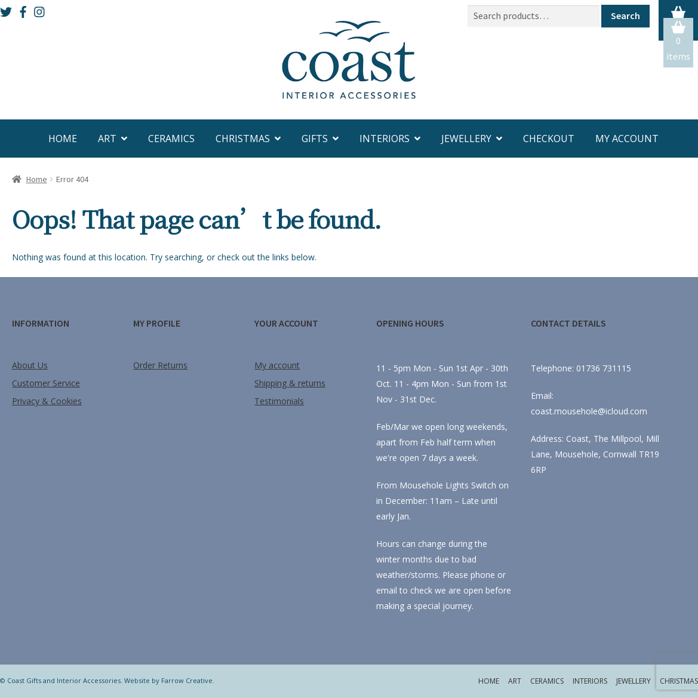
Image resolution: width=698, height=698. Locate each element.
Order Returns (160, 365)
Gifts (315, 138)
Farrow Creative (187, 680)
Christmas (243, 138)
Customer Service (46, 383)
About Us (30, 365)
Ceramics (171, 138)
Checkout (548, 138)
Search (625, 15)
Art (107, 138)
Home (62, 138)
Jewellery (466, 138)
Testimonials (279, 401)
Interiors (384, 138)
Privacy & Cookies (47, 401)
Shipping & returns (289, 383)
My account (627, 138)
